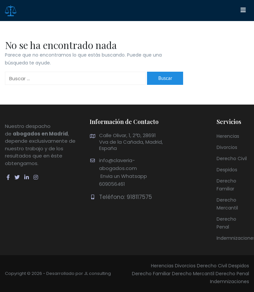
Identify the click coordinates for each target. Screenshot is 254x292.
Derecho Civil (232, 158)
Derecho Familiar (151, 273)
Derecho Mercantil (193, 273)
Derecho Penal (232, 273)
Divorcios (227, 147)
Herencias (228, 136)
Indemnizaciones (229, 281)
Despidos (227, 169)
